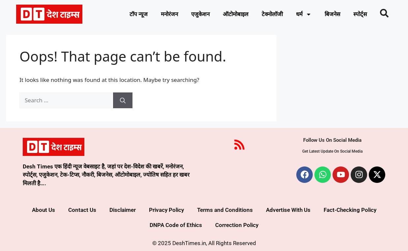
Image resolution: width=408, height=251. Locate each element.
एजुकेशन (200, 14)
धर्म (303, 14)
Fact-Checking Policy (350, 210)
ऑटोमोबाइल (235, 14)
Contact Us (82, 210)
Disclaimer (122, 210)
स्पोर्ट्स (360, 14)
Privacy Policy (166, 210)
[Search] (122, 100)
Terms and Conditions (225, 210)
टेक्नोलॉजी (272, 14)
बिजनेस (332, 14)
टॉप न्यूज (139, 14)
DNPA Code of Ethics (176, 225)
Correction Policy (236, 225)
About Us (43, 210)
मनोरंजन (169, 14)
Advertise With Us (288, 210)
